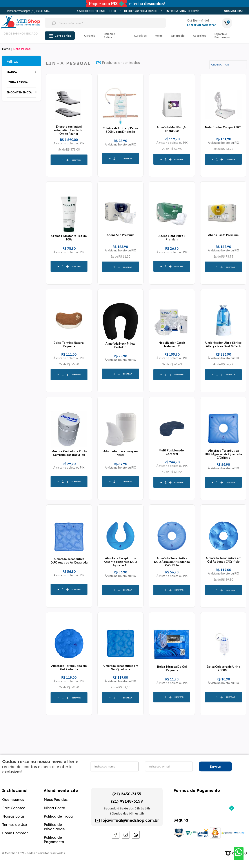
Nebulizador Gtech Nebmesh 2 (172, 344)
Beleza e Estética (109, 35)
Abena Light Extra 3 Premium (171, 237)
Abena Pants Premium (223, 235)
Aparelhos (199, 35)
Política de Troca (58, 816)
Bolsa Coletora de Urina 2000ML (223, 668)
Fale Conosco (13, 808)
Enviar (215, 766)
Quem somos (13, 799)
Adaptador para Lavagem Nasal (120, 452)
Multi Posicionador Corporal (172, 452)
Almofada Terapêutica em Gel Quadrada (120, 667)
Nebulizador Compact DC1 (223, 127)
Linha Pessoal (22, 49)
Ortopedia (178, 35)
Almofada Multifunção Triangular (172, 129)
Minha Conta (54, 808)
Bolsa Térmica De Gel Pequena (172, 668)
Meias (158, 35)
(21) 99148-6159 (127, 801)
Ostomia (89, 35)
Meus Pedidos (55, 799)
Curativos (140, 35)
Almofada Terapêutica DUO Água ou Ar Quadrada (69, 560)
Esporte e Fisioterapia (222, 35)
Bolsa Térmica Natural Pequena (69, 344)
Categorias (63, 35)
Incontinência (19, 92)
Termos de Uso (14, 824)
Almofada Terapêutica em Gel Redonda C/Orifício (223, 559)
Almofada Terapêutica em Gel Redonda (69, 667)
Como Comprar (15, 833)
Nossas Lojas (233, 11)
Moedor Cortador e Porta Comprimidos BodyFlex (69, 452)
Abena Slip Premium (120, 235)
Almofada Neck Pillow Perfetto (120, 345)
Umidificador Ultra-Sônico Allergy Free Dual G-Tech (223, 344)
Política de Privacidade (54, 826)
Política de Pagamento (54, 839)
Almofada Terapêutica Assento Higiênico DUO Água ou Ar (120, 561)
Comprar (75, 160)
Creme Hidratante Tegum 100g (69, 237)
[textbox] (97, 22)
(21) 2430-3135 (126, 793)
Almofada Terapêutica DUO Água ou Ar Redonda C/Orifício (172, 561)
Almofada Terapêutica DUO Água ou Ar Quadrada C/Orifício (223, 454)
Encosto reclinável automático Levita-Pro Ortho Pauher (68, 130)
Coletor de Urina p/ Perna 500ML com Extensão (120, 129)
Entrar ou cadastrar (201, 25)
